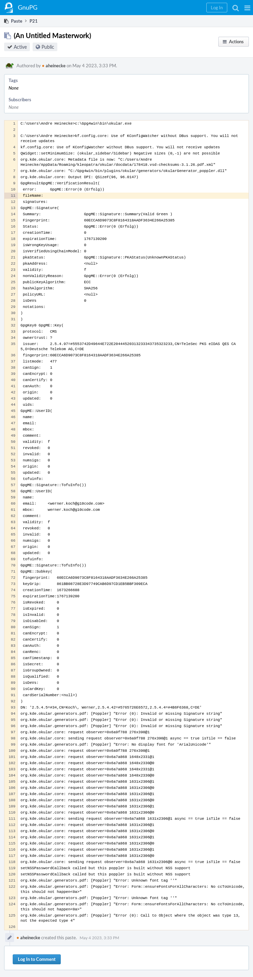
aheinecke (54, 65)
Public (48, 47)
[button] (247, 7)
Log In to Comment (37, 959)
